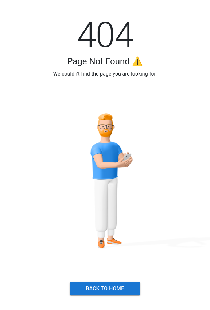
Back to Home (105, 288)
